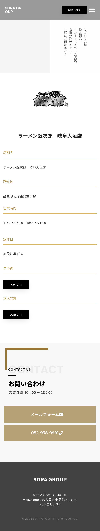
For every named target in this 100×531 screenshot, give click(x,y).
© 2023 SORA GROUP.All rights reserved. (50, 519)
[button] (92, 10)
